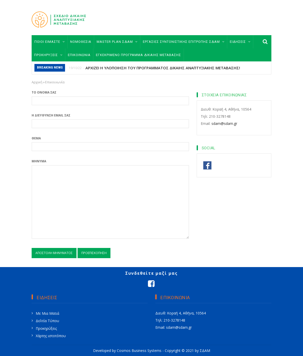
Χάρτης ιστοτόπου (51, 335)
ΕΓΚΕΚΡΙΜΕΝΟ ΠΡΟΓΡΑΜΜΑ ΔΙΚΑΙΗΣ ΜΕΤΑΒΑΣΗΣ (138, 55)
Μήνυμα (39, 161)
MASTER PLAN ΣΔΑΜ (117, 42)
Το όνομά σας (44, 92)
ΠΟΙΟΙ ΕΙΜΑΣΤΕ (49, 42)
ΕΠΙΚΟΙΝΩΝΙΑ (79, 55)
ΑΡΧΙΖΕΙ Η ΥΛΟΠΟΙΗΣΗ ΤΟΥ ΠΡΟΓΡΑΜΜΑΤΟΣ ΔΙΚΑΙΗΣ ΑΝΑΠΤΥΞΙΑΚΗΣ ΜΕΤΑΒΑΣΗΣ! (162, 67)
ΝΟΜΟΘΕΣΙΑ (80, 42)
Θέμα (36, 138)
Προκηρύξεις (46, 328)
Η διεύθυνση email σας (51, 115)
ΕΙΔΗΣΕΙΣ (240, 42)
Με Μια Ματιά (47, 313)
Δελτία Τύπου (47, 320)
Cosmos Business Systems (139, 350)
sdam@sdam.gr (224, 123)
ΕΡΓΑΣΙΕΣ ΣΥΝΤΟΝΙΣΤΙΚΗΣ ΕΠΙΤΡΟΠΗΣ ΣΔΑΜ (183, 42)
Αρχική (37, 82)
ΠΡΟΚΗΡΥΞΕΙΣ (48, 55)
